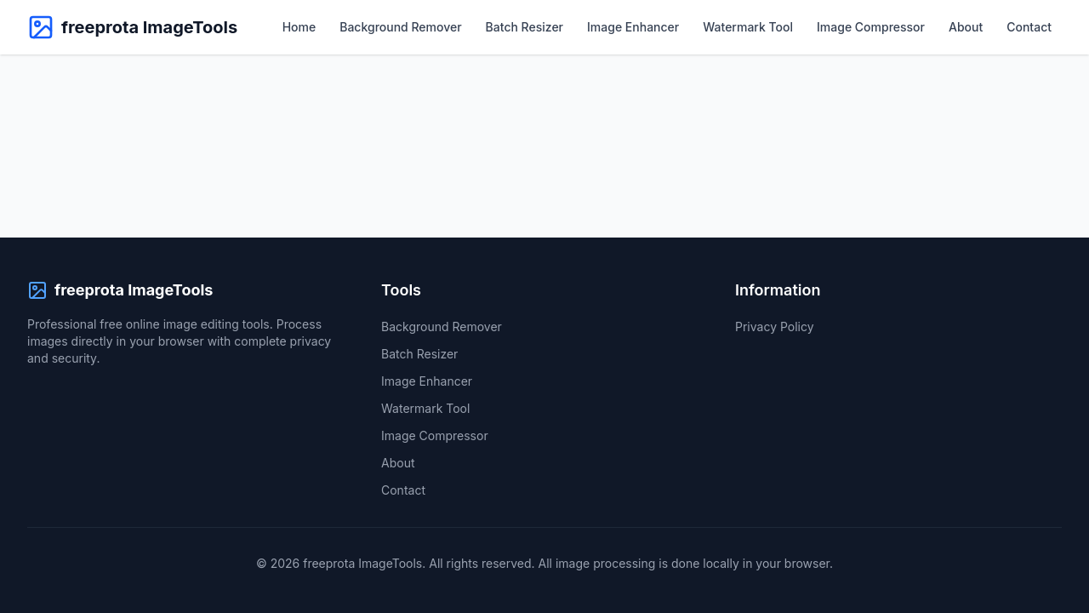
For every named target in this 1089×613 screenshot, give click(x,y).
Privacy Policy (774, 326)
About (966, 27)
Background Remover (400, 27)
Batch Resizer (524, 27)
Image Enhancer (633, 27)
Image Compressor (871, 27)
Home (299, 27)
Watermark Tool (748, 27)
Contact (1029, 27)
